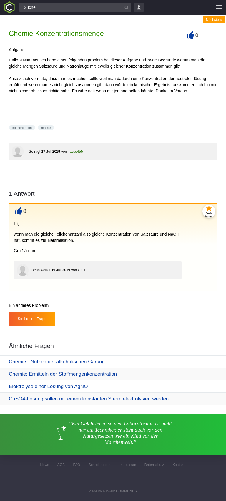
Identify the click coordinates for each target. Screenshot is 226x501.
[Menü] (219, 7)
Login (139, 7)
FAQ (76, 465)
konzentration (22, 127)
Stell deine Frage (32, 319)
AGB (61, 465)
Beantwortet (40, 270)
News (44, 465)
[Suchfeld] (75, 7)
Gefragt (34, 151)
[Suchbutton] (126, 7)
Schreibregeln (99, 465)
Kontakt (178, 465)
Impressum (127, 465)
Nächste (214, 20)
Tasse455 (75, 151)
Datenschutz (154, 465)
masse (46, 127)
